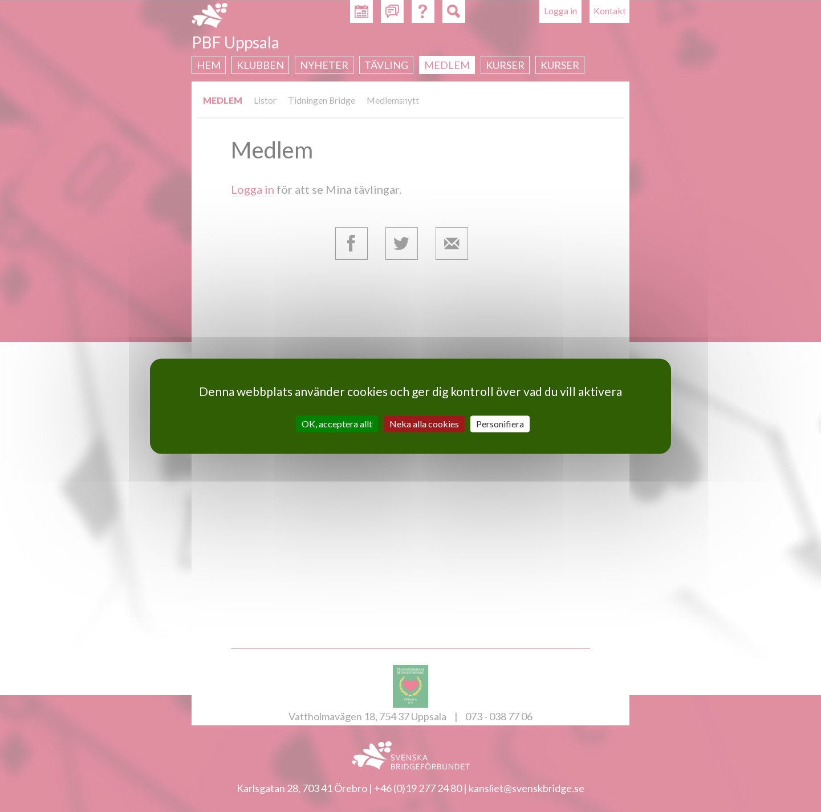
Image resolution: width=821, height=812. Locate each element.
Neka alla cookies (424, 423)
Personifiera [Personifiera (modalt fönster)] (500, 423)
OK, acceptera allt (337, 423)
